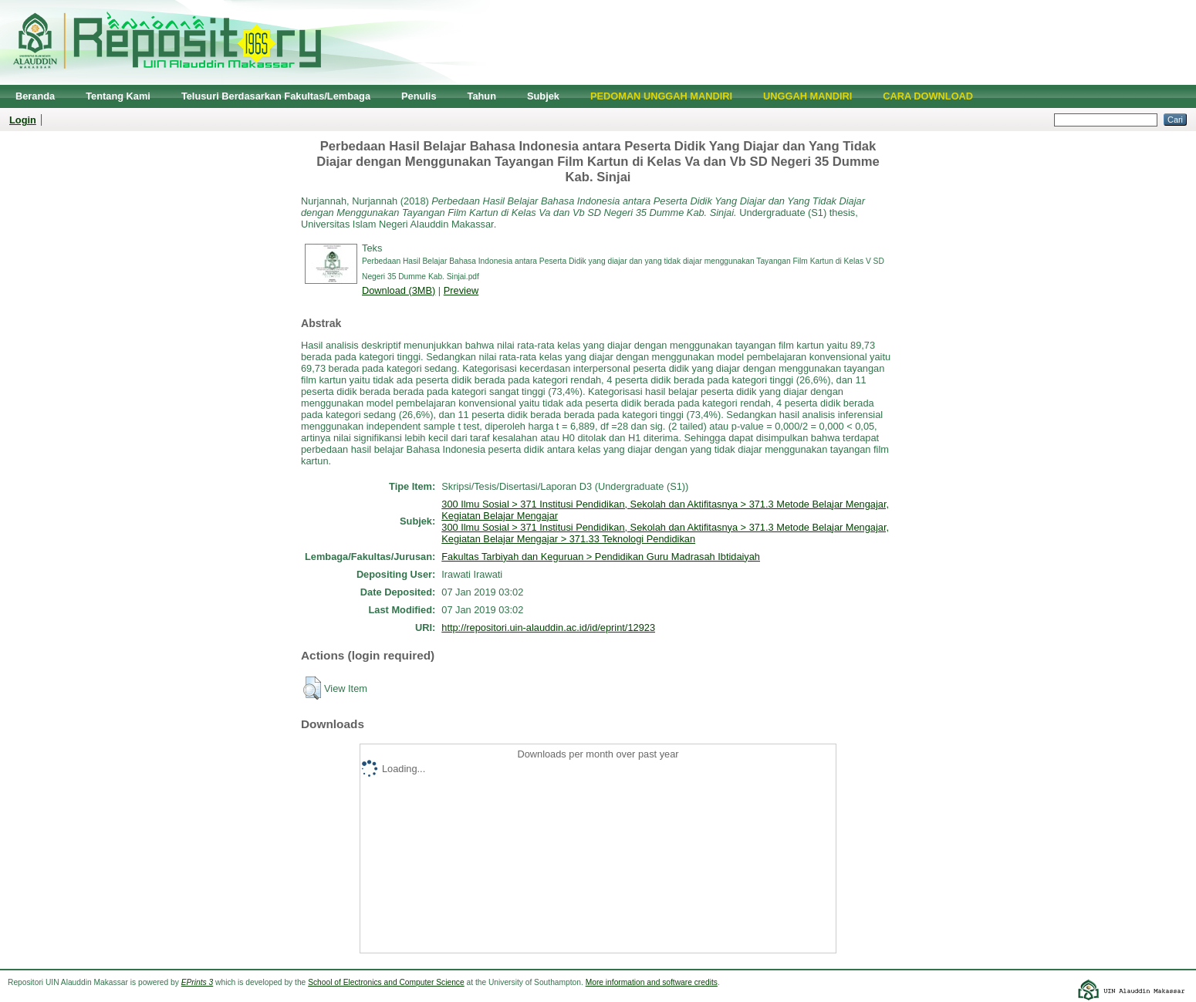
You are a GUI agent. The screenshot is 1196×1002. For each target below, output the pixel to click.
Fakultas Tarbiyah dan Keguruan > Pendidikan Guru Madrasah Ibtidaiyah (600, 556)
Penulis (419, 96)
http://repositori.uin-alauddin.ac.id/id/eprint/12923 (548, 627)
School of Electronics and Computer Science (386, 982)
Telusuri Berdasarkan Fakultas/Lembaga (275, 96)
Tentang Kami (118, 96)
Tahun (482, 96)
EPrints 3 (197, 982)
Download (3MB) (398, 290)
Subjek (543, 96)
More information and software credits (652, 982)
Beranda (35, 96)
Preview (461, 290)
